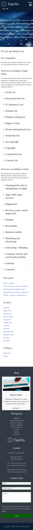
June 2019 (6, 340)
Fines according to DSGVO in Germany (15, 286)
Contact (16, 434)
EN (7, 8)
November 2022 (8, 316)
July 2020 (6, 337)
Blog (16, 432)
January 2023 (7, 313)
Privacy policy (16, 423)
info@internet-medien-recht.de (16, 469)
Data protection (16, 421)
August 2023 (7, 310)
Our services (16, 427)
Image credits (16, 425)
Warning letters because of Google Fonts (16, 292)
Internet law (7, 353)
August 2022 (7, 319)
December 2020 (8, 331)
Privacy (5, 356)
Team (16, 430)
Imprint (16, 418)
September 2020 (8, 334)
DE (3, 8)
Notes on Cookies (8, 283)
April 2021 (6, 328)
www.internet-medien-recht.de (16, 472)
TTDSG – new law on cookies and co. (15, 295)
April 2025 (6, 307)
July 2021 (6, 325)
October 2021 (7, 322)
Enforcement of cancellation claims (14, 289)
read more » (16, 408)
